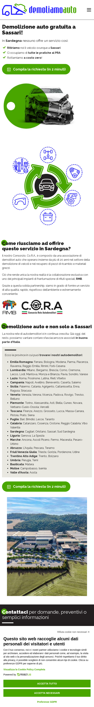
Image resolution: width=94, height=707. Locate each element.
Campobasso (28, 468)
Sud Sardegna (66, 431)
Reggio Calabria (71, 423)
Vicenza (47, 394)
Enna (76, 386)
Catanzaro (29, 423)
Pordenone (64, 452)
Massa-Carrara (74, 411)
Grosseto (49, 411)
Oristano (40, 431)
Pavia (64, 374)
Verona (36, 394)
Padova (58, 394)
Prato (23, 415)
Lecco (14, 374)
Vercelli (44, 407)
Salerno (76, 382)
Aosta (33, 472)
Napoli (29, 382)
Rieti (53, 378)
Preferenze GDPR (47, 702)
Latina (45, 378)
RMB (79, 278)
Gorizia (52, 452)
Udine (76, 452)
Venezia (26, 394)
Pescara (39, 448)
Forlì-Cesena (57, 366)
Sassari (51, 431)
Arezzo (37, 411)
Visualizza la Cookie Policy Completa (24, 669)
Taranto (50, 419)
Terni (35, 460)
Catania (36, 386)
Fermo (55, 439)
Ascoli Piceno (41, 439)
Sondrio (73, 374)
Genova (26, 435)
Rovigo (68, 394)
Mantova (31, 374)
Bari (22, 419)
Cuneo (68, 403)
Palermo (24, 386)
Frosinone (34, 378)
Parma (71, 362)
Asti (52, 403)
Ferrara (38, 362)
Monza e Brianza (49, 374)
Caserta (65, 382)
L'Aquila (27, 448)
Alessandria (41, 403)
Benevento (52, 382)
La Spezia (38, 435)
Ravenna (15, 366)
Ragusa (15, 390)
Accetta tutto (47, 683)
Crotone (54, 423)
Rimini (44, 366)
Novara (77, 403)
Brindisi (30, 419)
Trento (43, 456)
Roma (23, 378)
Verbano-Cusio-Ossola (24, 407)
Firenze (27, 411)
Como (63, 370)
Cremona (74, 370)
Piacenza (82, 362)
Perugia (26, 460)
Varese (83, 374)
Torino (29, 403)
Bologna (49, 362)
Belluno (15, 398)
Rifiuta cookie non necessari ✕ (73, 632)
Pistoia (14, 415)
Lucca (60, 411)
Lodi (22, 374)
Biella (59, 403)
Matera (29, 464)
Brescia (53, 370)
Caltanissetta (63, 386)
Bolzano (53, 456)
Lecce (40, 419)
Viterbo (61, 378)
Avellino (40, 382)
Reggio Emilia (31, 366)
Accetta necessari (47, 693)
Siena (31, 415)
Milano (31, 370)
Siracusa (26, 390)
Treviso (79, 394)
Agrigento (48, 386)
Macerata (66, 439)
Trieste (42, 452)
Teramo (50, 448)
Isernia (43, 468)
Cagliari (29, 431)
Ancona (26, 439)
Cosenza (42, 423)
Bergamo (42, 370)
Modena (61, 362)
